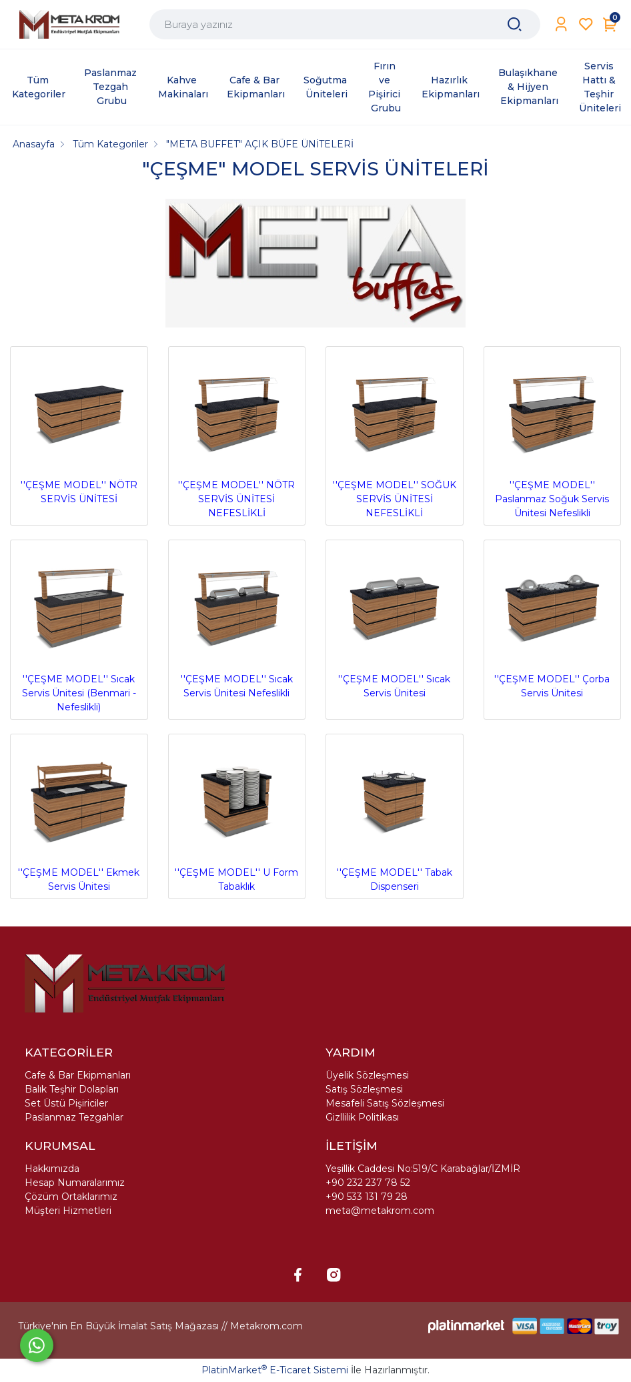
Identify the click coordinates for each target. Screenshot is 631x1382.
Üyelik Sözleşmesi (367, 1075)
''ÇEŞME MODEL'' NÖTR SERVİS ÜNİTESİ (79, 429)
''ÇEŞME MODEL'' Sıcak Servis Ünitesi (394, 622)
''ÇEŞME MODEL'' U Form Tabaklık (237, 816)
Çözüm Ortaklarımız (71, 1197)
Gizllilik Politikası (362, 1117)
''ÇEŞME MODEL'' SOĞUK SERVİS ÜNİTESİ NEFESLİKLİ (394, 436)
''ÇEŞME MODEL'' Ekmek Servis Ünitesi (79, 816)
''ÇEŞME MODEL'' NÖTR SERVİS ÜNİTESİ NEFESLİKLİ (237, 436)
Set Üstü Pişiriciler (66, 1103)
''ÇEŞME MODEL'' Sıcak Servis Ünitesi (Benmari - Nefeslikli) (79, 629)
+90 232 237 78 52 (368, 1183)
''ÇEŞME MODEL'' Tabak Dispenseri (394, 816)
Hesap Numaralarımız (75, 1183)
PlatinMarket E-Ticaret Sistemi (274, 1370)
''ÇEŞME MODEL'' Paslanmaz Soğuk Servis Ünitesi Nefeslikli (552, 436)
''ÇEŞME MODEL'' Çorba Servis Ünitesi (552, 622)
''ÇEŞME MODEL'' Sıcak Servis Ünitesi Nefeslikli (237, 622)
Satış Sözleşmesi (364, 1089)
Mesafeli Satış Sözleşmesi (385, 1103)
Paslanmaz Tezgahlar (74, 1117)
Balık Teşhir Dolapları (72, 1089)
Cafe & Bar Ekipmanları (78, 1075)
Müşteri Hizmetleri (68, 1211)
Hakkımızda (52, 1169)
